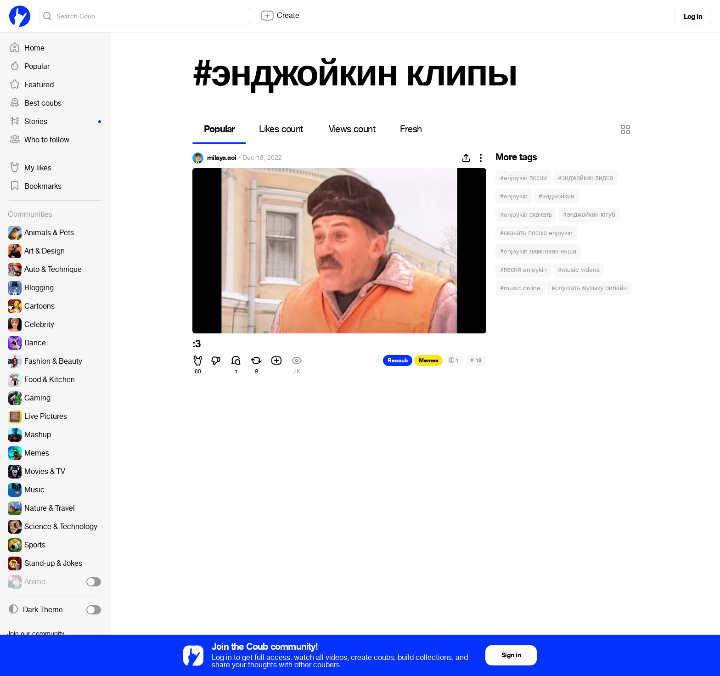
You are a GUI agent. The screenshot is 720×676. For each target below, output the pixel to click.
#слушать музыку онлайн (589, 288)
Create (279, 15)
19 (476, 360)
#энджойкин (556, 196)
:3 (196, 344)
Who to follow (39, 140)
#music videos (579, 269)
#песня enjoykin (523, 269)
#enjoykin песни (523, 178)
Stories (55, 121)
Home (27, 48)
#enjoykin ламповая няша (538, 251)
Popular (29, 66)
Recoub (398, 360)
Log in (693, 16)
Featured (31, 85)
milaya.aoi (221, 158)
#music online (520, 288)
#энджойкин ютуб (589, 214)
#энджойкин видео (585, 178)
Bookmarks (35, 186)
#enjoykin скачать (526, 214)
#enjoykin (514, 196)
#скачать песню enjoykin (536, 233)
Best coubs (35, 103)
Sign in (511, 655)
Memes (428, 360)
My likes (30, 168)
